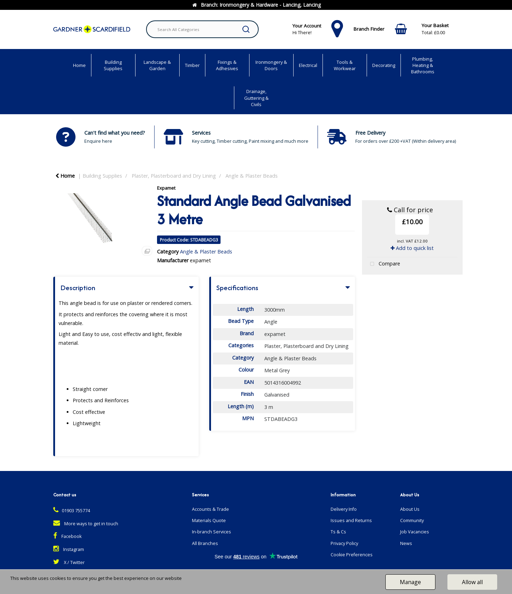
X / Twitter (69, 562)
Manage (410, 582)
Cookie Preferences (352, 555)
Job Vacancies (414, 532)
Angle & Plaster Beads (251, 175)
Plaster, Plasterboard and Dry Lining (174, 175)
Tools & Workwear (345, 65)
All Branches (205, 543)
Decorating (383, 65)
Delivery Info (344, 509)
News (406, 543)
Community (412, 520)
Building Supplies (113, 65)
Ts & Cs (338, 532)
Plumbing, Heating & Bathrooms (422, 65)
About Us (410, 509)
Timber (192, 65)
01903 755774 (71, 511)
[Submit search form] (246, 29)
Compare (383, 264)
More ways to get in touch (85, 524)
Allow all (472, 582)
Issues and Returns (351, 520)
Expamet (166, 188)
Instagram (68, 549)
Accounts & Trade (210, 509)
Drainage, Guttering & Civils (256, 97)
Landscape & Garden (157, 65)
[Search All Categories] (202, 29)
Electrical (308, 65)
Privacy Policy (344, 543)
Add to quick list (412, 248)
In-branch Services (211, 532)
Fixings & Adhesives (227, 65)
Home (79, 65)
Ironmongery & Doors (271, 65)
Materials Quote (209, 520)
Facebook (67, 536)
